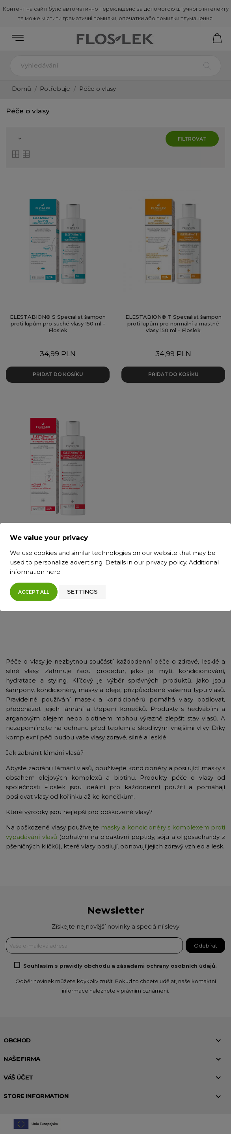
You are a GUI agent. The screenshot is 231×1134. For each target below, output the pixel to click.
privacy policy (166, 562)
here (53, 571)
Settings (82, 591)
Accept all (33, 592)
